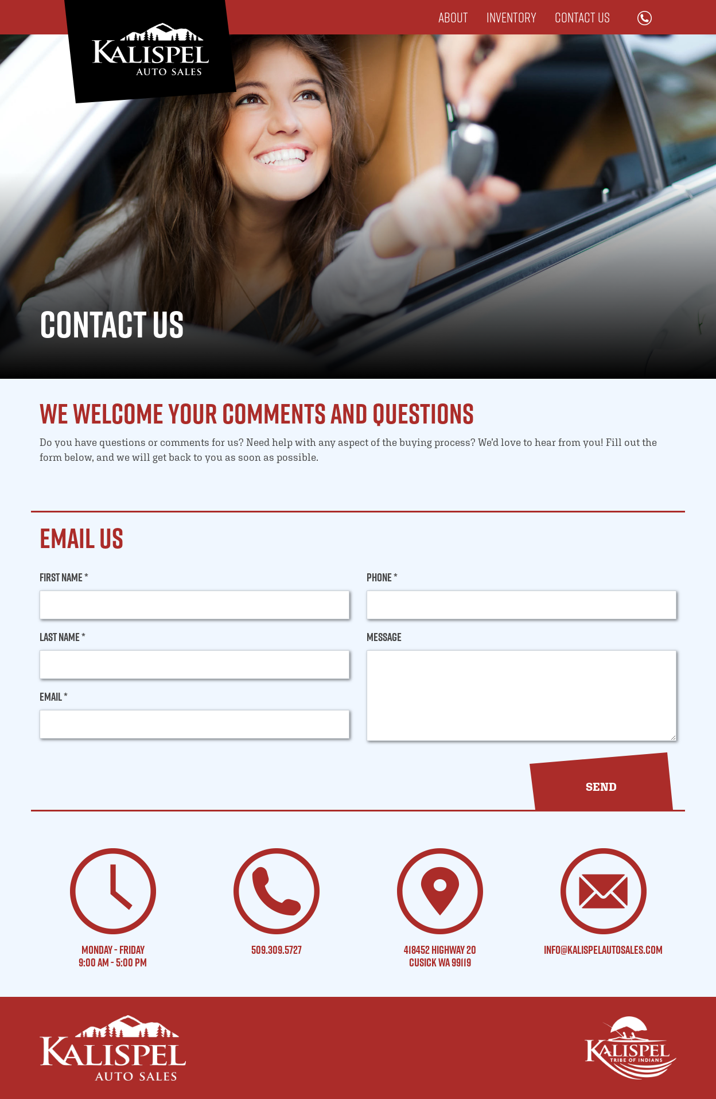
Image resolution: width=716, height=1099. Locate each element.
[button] (601, 787)
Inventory (511, 17)
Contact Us (582, 17)
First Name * (64, 577)
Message (384, 637)
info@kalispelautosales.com (603, 950)
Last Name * (62, 637)
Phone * (382, 577)
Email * (54, 697)
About (453, 17)
